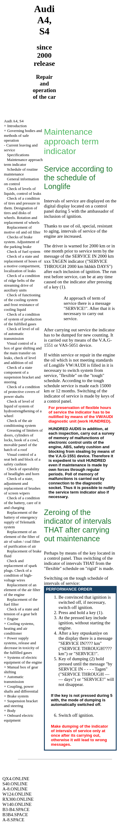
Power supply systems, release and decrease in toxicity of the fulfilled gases (21, 645)
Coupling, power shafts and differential (21, 688)
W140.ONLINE (17, 804)
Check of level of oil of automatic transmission (21, 334)
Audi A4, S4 (14, 121)
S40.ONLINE (15, 783)
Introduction (17, 126)
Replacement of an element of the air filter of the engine (22, 590)
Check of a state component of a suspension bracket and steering (22, 374)
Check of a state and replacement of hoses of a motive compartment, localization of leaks (23, 263)
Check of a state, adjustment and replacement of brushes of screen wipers (22, 485)
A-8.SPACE (13, 819)
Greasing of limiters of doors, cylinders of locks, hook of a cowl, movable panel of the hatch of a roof (23, 440)
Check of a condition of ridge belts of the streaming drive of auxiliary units (22, 282)
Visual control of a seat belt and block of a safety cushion (22, 459)
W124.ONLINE (17, 794)
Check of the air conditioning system (20, 423)
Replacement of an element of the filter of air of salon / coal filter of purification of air (22, 539)
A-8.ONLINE (15, 789)
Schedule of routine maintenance (21, 171)
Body (11, 710)
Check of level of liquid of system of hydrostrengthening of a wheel (23, 408)
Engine (12, 618)
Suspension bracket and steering (21, 703)
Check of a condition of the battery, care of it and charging (22, 503)
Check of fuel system (23, 251)
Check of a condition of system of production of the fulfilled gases (23, 319)
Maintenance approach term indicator (23, 162)
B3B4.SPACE (15, 814)
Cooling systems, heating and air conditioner (19, 628)
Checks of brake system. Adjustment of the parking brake (21, 242)
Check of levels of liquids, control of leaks (22, 191)
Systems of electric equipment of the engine (23, 659)
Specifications (18, 155)
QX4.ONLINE (15, 778)
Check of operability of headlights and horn (21, 471)
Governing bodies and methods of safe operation (23, 135)
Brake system (17, 696)
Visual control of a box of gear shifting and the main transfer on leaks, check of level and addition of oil (23, 353)
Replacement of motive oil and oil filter (22, 229)
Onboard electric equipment (19, 717)
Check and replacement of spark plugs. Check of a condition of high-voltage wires (20, 570)
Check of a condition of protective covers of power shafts (22, 392)
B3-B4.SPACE (15, 809)
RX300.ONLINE (18, 799)
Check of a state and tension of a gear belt (21, 611)
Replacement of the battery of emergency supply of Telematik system (21, 519)
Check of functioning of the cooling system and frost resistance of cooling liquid (22, 302)
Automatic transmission (14, 679)
